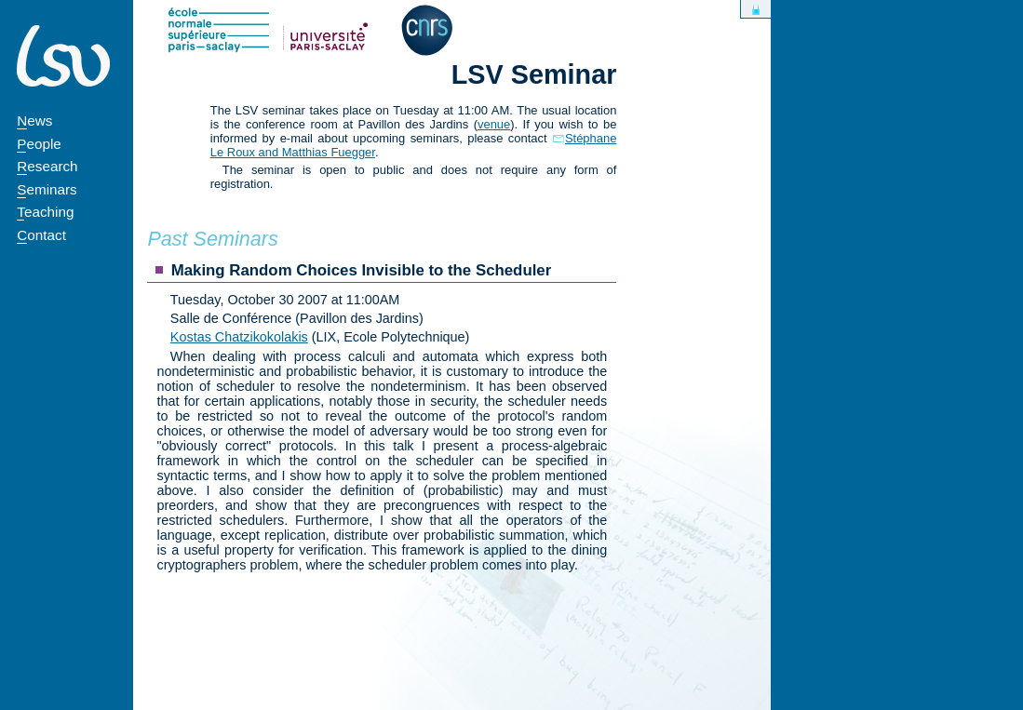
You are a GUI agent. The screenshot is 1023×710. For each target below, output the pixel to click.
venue (494, 124)
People (39, 144)
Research (47, 166)
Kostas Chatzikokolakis (239, 336)
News (34, 120)
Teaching (45, 212)
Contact (41, 235)
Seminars (46, 189)
